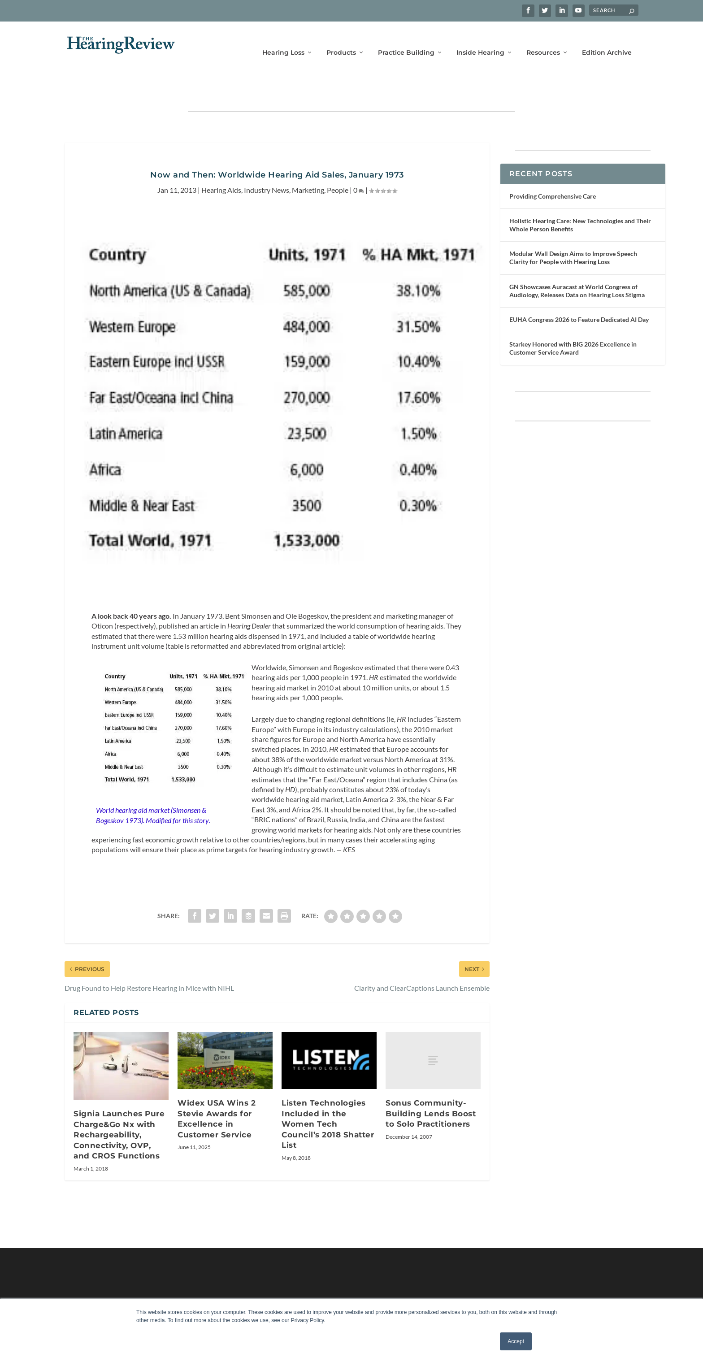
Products (341, 39)
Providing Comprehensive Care (552, 168)
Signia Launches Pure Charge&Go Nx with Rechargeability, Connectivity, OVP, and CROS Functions (119, 1106)
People (337, 162)
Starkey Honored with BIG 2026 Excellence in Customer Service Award (573, 320)
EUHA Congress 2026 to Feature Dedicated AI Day (579, 291)
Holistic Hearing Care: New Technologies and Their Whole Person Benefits (580, 197)
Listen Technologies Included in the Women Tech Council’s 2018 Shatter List (328, 1096)
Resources (543, 39)
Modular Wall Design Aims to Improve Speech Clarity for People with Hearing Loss (573, 230)
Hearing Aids (221, 162)
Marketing (308, 162)
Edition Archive (607, 39)
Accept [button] (516, 1341)
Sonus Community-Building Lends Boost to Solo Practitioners (431, 1086)
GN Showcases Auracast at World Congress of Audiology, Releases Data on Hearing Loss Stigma (577, 263)
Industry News (266, 162)
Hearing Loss (283, 39)
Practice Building (406, 39)
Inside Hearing (480, 39)
